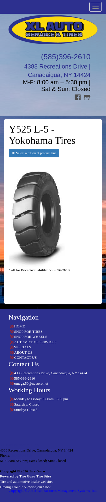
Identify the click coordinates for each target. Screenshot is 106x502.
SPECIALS (22, 347)
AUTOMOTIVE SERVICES (35, 342)
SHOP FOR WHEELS (30, 336)
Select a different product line (34, 153)
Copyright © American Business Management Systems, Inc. (53, 490)
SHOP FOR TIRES (28, 331)
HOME (19, 326)
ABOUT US (23, 352)
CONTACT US (25, 357)
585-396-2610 (21, 455)
